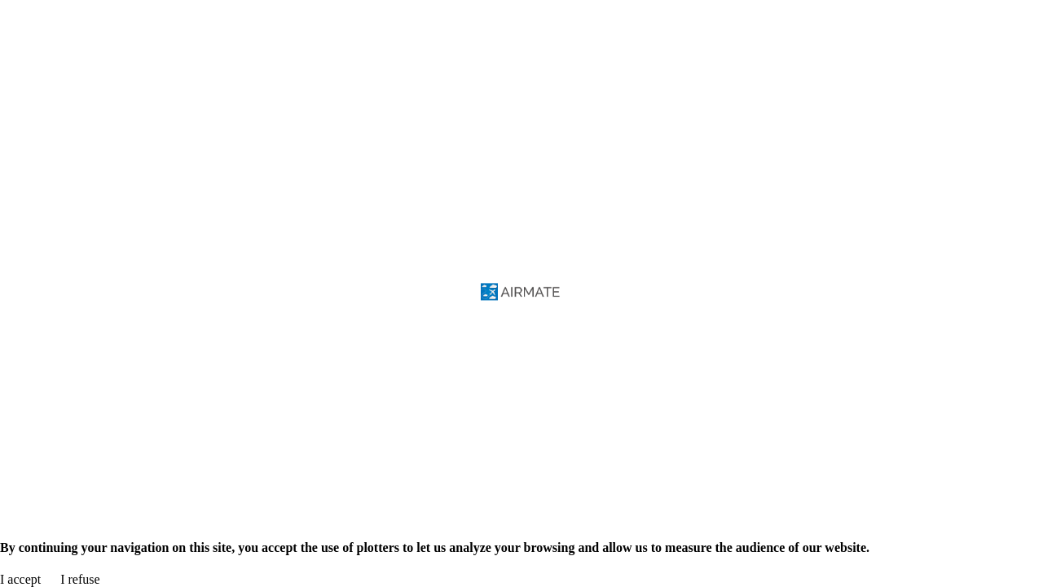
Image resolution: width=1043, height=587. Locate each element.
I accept (20, 579)
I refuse (79, 579)
